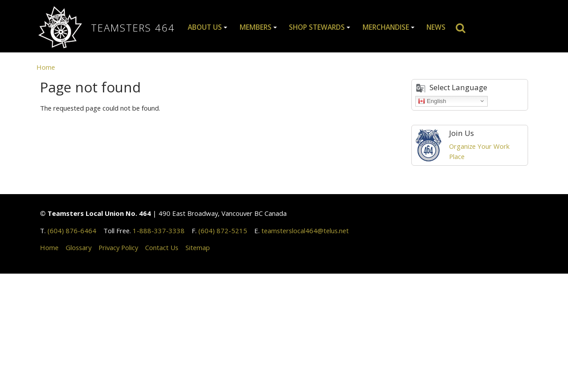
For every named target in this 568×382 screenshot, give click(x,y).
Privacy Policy (118, 247)
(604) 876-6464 (71, 230)
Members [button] (256, 27)
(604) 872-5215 (222, 230)
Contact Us (161, 247)
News (436, 27)
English (432, 100)
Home (45, 67)
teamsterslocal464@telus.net (305, 230)
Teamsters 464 (133, 28)
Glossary (78, 247)
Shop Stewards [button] (317, 27)
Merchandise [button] (386, 27)
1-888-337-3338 (159, 230)
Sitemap (197, 247)
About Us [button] (205, 27)
